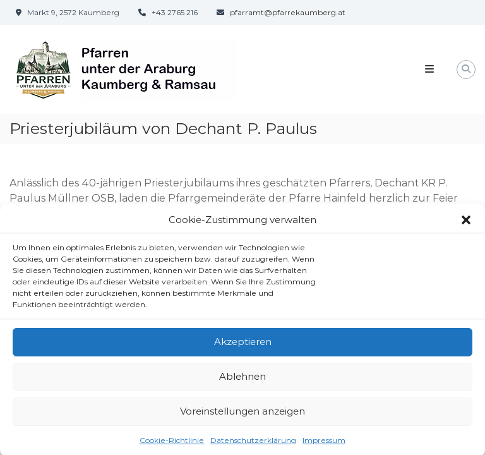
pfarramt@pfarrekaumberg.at (287, 12)
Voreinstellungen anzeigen (242, 414)
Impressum (323, 442)
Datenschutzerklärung (253, 442)
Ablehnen (242, 379)
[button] (466, 223)
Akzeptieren (243, 345)
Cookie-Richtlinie (172, 442)
